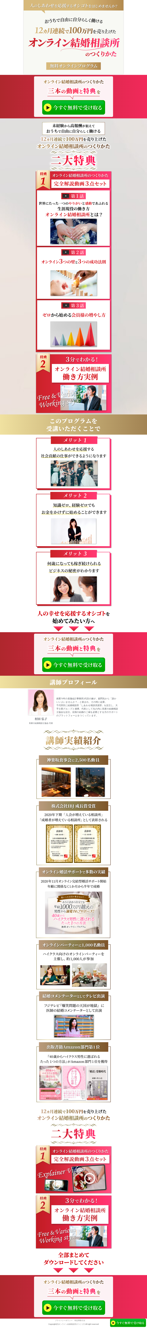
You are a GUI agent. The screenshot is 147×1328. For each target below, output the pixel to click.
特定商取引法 (80, 1320)
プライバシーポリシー (64, 1320)
